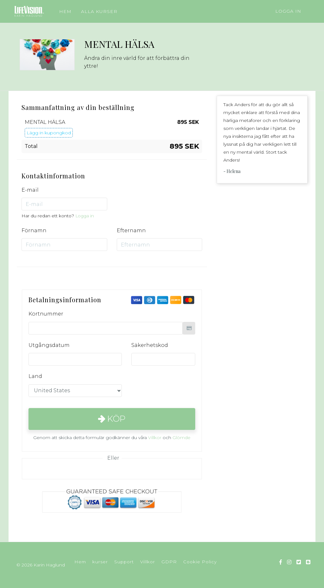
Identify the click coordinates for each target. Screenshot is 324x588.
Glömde (181, 437)
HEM (65, 11)
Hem (80, 561)
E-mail (30, 190)
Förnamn (34, 230)
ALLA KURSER (99, 11)
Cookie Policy (200, 561)
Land (35, 376)
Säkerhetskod (149, 345)
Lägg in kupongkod (49, 133)
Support (124, 561)
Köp (112, 419)
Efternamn (131, 230)
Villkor (154, 437)
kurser (100, 561)
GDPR (169, 561)
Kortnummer (45, 314)
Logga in (288, 11)
